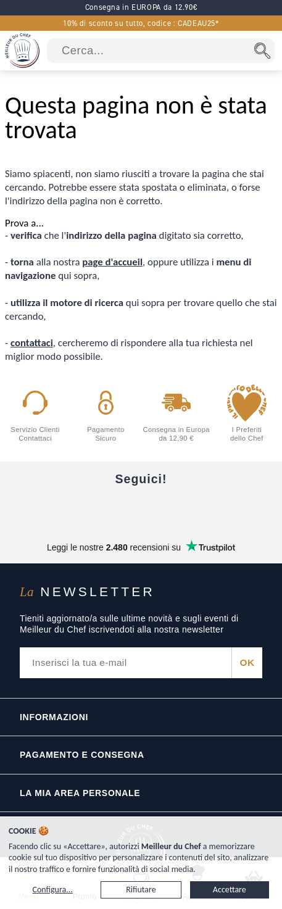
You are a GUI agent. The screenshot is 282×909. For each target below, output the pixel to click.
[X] (193, 509)
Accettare (229, 889)
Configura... (52, 889)
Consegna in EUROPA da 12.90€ (141, 7)
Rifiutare (141, 889)
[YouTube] (89, 509)
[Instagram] (141, 509)
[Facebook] (38, 509)
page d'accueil (112, 261)
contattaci (31, 342)
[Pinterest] (245, 509)
